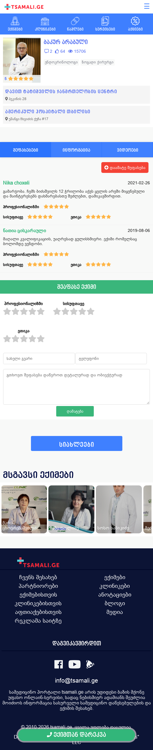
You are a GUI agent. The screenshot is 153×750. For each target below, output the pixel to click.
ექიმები (114, 577)
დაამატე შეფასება (124, 167)
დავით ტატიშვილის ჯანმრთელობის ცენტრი (61, 91)
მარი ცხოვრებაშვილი (19, 525)
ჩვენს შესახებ (38, 577)
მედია (114, 612)
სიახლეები (76, 445)
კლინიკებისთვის (38, 603)
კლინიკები (114, 586)
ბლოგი (115, 603)
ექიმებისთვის (38, 594)
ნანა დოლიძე (64, 527)
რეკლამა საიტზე (38, 620)
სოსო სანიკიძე (113, 527)
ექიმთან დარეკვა (76, 735)
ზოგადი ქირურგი (98, 62)
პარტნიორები (38, 586)
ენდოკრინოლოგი (61, 62)
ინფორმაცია (76, 150)
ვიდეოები (127, 150)
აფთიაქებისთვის (38, 612)
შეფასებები (25, 150)
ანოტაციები (114, 594)
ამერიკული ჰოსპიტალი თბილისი (47, 111)
